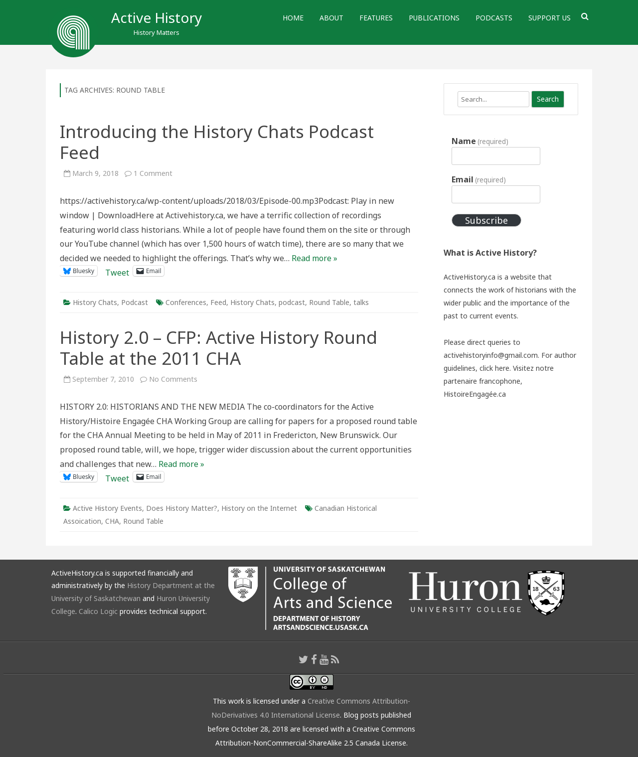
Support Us (549, 17)
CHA (112, 521)
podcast (292, 302)
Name (480, 141)
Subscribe (486, 220)
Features (376, 17)
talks (361, 302)
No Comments (173, 379)
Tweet (117, 271)
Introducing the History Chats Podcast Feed (217, 142)
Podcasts (494, 17)
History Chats (95, 302)
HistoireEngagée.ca (475, 394)
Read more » (314, 258)
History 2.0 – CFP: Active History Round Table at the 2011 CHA (218, 347)
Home (293, 17)
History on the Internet (259, 508)
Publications (434, 17)
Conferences (185, 302)
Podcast (134, 302)
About (331, 17)
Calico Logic (98, 611)
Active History (156, 17)
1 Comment (153, 173)
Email (479, 179)
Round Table (329, 302)
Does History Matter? (181, 508)
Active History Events (107, 508)
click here (494, 368)
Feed (218, 302)
